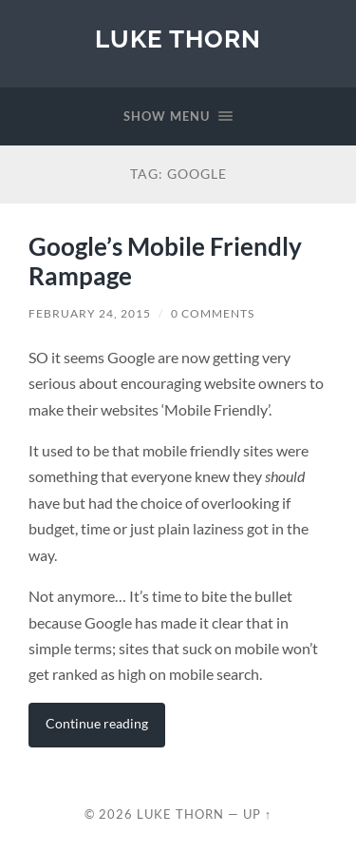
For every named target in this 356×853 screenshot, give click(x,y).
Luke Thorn (178, 38)
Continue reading (97, 723)
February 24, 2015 (89, 313)
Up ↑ (257, 814)
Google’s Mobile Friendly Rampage (165, 261)
